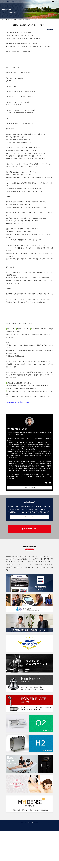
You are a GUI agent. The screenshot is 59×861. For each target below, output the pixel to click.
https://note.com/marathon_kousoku (18, 402)
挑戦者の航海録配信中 (29, 487)
